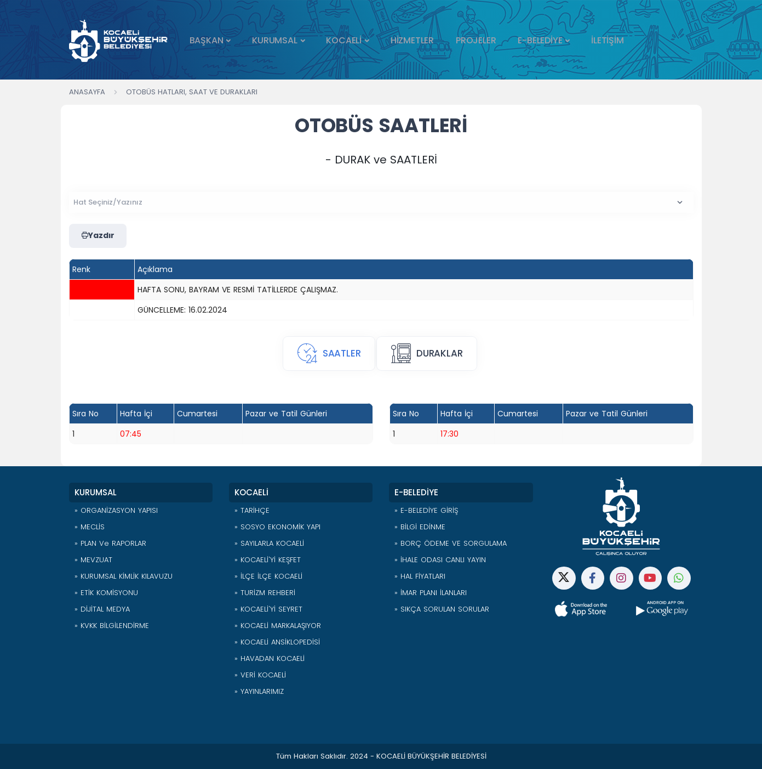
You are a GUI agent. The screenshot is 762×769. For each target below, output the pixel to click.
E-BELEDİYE (540, 40)
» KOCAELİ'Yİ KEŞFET (267, 560)
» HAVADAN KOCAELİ (269, 658)
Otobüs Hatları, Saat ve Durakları (191, 92)
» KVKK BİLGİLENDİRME (112, 625)
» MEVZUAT (93, 560)
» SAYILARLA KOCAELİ (269, 543)
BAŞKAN (207, 40)
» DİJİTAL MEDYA (102, 609)
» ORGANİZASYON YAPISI (116, 510)
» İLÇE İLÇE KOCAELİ (268, 576)
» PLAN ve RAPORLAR (110, 543)
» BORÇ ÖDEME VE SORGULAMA (450, 543)
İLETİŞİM (607, 40)
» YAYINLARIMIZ (259, 691)
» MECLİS (90, 527)
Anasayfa (87, 92)
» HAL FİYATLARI (419, 576)
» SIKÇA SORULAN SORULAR (441, 609)
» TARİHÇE (252, 510)
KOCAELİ (344, 40)
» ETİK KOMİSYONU (106, 592)
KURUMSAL (274, 40)
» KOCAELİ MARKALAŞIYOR (277, 625)
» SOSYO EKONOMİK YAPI (277, 527)
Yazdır (98, 235)
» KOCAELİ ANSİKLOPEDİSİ (277, 642)
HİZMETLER (412, 40)
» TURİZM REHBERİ (264, 592)
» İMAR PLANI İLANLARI (430, 592)
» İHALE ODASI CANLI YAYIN (440, 560)
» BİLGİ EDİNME (419, 527)
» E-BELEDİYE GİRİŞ (426, 510)
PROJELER (476, 40)
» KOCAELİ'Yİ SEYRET (268, 609)
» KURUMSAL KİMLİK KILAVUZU (124, 576)
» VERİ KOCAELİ (260, 675)
